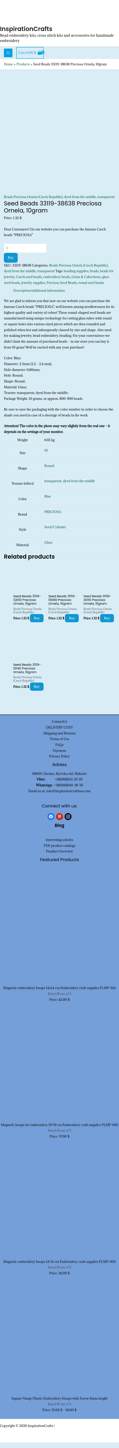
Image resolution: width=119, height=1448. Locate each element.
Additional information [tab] (48, 296)
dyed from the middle (80, 202)
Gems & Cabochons (86, 282)
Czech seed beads (29, 282)
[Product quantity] (25, 253)
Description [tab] (22, 296)
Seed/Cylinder (55, 533)
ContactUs (59, 727)
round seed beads (91, 288)
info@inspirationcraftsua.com (68, 796)
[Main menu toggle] (8, 58)
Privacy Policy (59, 762)
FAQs (59, 750)
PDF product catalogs (59, 851)
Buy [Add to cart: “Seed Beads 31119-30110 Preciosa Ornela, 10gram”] (107, 623)
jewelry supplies (33, 288)
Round (49, 471)
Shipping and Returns (59, 739)
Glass (48, 548)
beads (94, 277)
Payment (59, 756)
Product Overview (59, 857)
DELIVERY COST (59, 733)
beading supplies (76, 277)
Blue (47, 502)
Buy (11, 263)
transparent (106, 202)
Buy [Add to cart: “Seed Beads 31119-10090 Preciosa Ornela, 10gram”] (72, 623)
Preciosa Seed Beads (62, 288)
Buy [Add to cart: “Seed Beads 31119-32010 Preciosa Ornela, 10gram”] (37, 623)
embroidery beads (56, 282)
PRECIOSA (52, 517)
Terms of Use (59, 744)
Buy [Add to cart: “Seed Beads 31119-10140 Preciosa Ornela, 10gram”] (37, 692)
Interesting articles (59, 845)
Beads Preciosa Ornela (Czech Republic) (33, 202)
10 (46, 456)
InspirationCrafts (29, 34)
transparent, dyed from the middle (69, 486)
